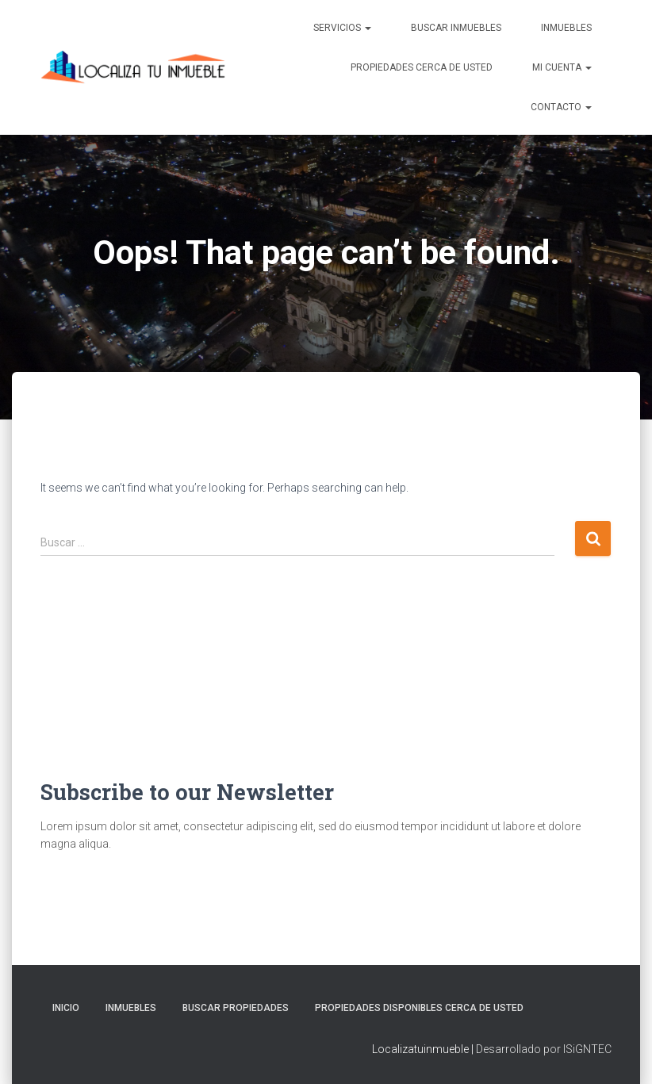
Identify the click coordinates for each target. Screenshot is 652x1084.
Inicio (65, 1007)
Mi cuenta (562, 67)
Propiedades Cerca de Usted (422, 67)
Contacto (561, 107)
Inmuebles (566, 27)
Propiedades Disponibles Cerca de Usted (419, 1007)
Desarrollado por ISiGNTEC (544, 1049)
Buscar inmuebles (456, 27)
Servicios (342, 27)
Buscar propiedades (235, 1007)
